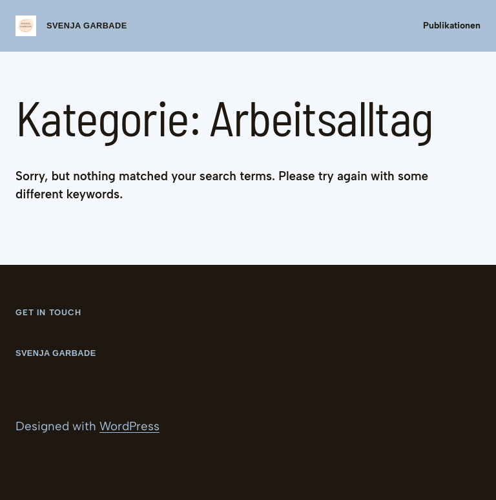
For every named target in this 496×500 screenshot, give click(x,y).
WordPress (129, 426)
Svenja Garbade (86, 25)
